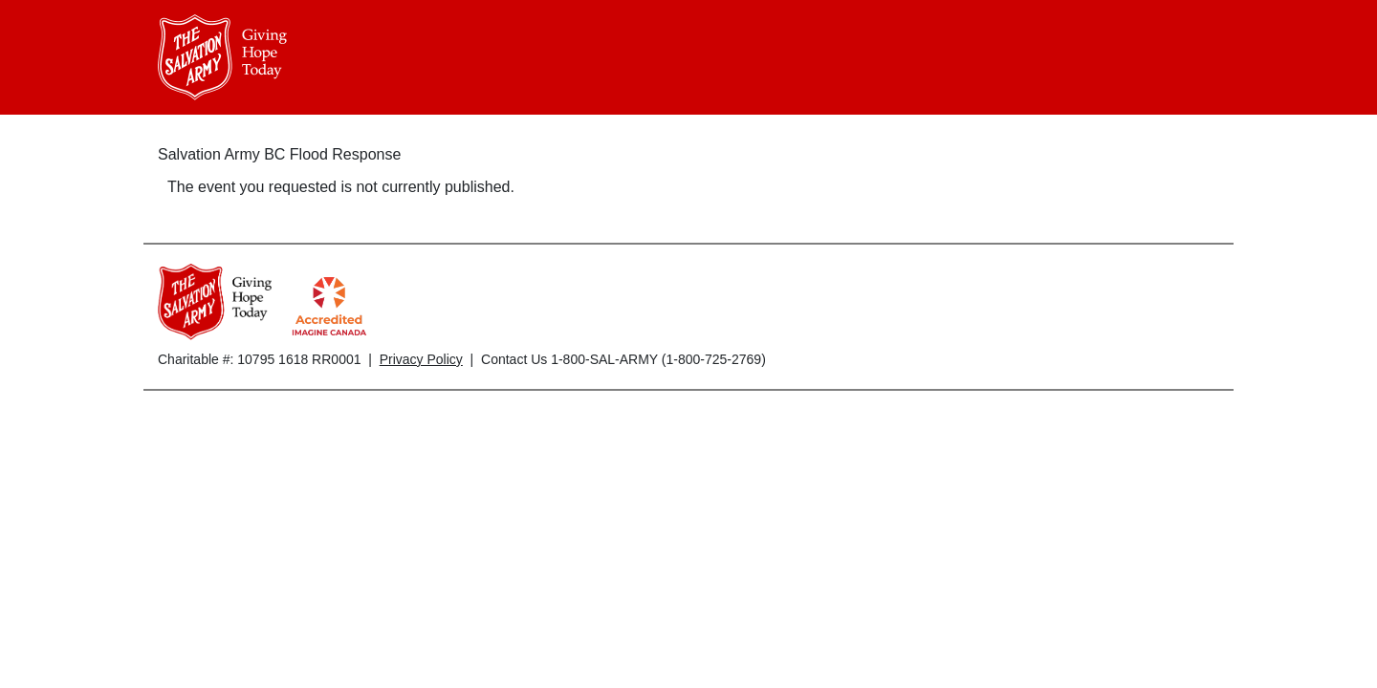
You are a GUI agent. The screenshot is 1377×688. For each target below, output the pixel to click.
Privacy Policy (421, 359)
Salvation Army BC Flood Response (279, 154)
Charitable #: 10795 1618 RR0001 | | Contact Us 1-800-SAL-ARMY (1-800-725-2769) (462, 359)
